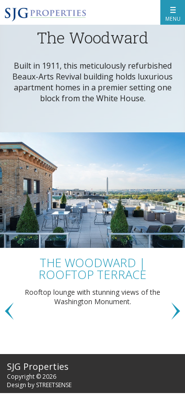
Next (175, 311)
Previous (9, 311)
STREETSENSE (54, 385)
